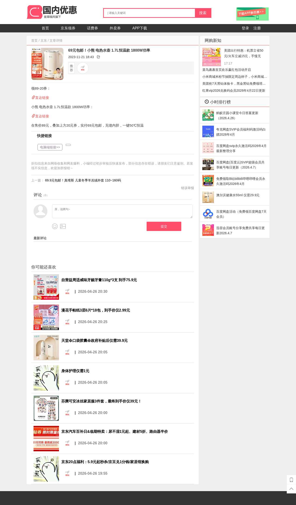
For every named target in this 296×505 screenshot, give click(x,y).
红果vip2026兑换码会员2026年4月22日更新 (233, 90)
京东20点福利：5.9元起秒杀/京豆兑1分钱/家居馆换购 (105, 462)
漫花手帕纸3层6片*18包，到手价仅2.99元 (95, 310)
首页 (45, 28)
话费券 (92, 28)
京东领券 (68, 28)
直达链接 (42, 98)
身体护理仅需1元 (75, 371)
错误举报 (187, 188)
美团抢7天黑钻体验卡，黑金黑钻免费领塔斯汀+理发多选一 (234, 84)
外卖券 (115, 28)
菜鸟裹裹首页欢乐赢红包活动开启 (226, 70)
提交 (164, 226)
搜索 (203, 13)
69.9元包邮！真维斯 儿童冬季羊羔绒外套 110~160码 (83, 180)
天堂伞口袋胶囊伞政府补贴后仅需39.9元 (94, 341)
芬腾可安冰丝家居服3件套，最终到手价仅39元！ (101, 401)
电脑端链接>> (50, 147)
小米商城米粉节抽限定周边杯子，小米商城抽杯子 (234, 77)
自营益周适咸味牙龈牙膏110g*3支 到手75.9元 (99, 280)
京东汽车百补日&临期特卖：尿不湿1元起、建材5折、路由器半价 (114, 431)
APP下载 (139, 28)
